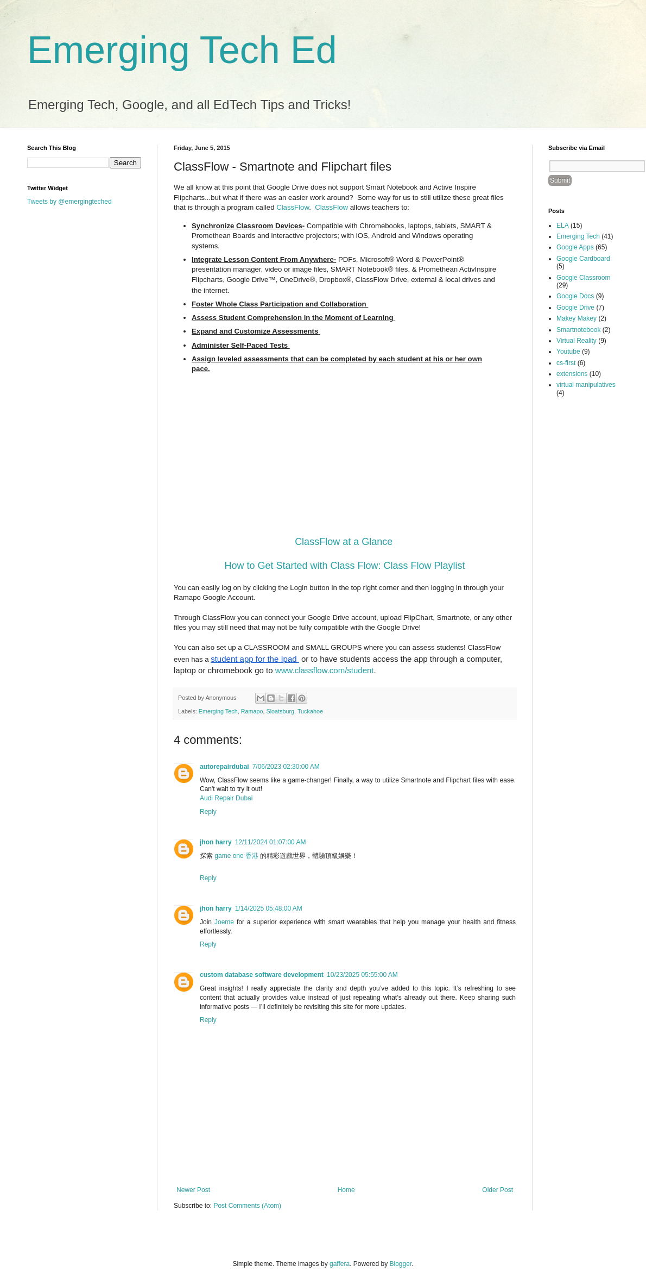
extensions (571, 374)
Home (346, 1190)
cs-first (565, 363)
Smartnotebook (578, 330)
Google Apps (575, 247)
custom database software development (262, 975)
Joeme (224, 922)
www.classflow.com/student (324, 670)
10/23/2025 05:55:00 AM (362, 975)
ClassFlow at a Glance (343, 541)
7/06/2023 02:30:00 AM (286, 766)
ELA (562, 225)
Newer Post (193, 1190)
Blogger (401, 1264)
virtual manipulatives (586, 384)
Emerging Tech (218, 711)
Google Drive (575, 307)
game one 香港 (236, 856)
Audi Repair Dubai (226, 798)
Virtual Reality (576, 340)
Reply (208, 812)
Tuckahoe (310, 711)
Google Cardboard (583, 258)
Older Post (497, 1190)
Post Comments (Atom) (247, 1205)
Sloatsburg (280, 711)
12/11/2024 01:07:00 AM (270, 842)
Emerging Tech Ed (182, 50)
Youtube (568, 351)
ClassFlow (292, 207)
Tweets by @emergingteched (69, 201)
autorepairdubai (224, 766)
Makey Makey (576, 318)
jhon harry (216, 842)
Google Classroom (583, 277)
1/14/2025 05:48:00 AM (268, 908)
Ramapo (252, 711)
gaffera (340, 1264)
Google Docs (575, 296)
